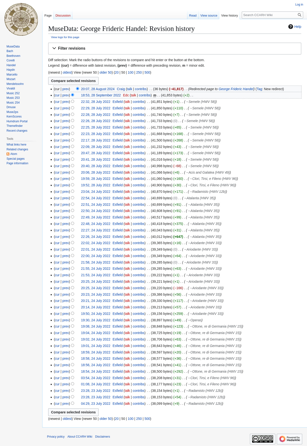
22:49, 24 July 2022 (95, 217)
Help (294, 26)
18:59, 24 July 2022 (95, 352)
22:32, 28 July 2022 (95, 102)
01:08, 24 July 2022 (95, 384)
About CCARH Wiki (79, 436)
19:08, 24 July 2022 (95, 326)
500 (147, 72)
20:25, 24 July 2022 (95, 281)
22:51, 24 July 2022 (95, 204)
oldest (67, 72)
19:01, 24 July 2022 (95, 346)
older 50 (106, 72)
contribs (141, 89)
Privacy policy (56, 436)
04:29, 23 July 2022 (95, 403)
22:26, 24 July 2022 (95, 237)
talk (129, 89)
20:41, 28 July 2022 (95, 159)
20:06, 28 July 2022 (95, 172)
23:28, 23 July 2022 (95, 391)
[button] (174, 48)
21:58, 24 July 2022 (95, 262)
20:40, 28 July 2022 (95, 166)
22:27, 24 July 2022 (95, 230)
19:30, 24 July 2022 (95, 320)
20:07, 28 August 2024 (98, 89)
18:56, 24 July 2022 (95, 365)
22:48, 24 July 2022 (95, 224)
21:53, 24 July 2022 (95, 275)
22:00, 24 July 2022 (95, 256)
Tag (259, 89)
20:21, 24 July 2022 (95, 301)
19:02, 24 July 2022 (95, 339)
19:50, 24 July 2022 (95, 314)
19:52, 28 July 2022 (95, 185)
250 (139, 72)
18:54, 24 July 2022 (95, 371)
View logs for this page (65, 37)
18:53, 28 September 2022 (101, 95)
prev (65, 89)
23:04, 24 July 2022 (95, 192)
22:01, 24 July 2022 (95, 249)
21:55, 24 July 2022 (95, 268)
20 (117, 72)
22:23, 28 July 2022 (95, 134)
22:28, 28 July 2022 (95, 115)
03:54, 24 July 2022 (95, 378)
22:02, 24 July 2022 (95, 243)
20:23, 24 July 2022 (95, 294)
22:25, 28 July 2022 (95, 127)
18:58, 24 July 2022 (95, 358)
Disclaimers (102, 436)
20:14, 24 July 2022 (95, 307)
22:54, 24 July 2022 (95, 198)
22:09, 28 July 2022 (95, 147)
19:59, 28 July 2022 (95, 179)
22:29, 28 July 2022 (95, 108)
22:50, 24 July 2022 (95, 211)
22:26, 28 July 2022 (95, 121)
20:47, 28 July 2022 (95, 153)
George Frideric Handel (236, 89)
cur (57, 95)
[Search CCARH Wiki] (272, 15)
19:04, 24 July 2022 (95, 333)
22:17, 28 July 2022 (95, 140)
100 (130, 72)
